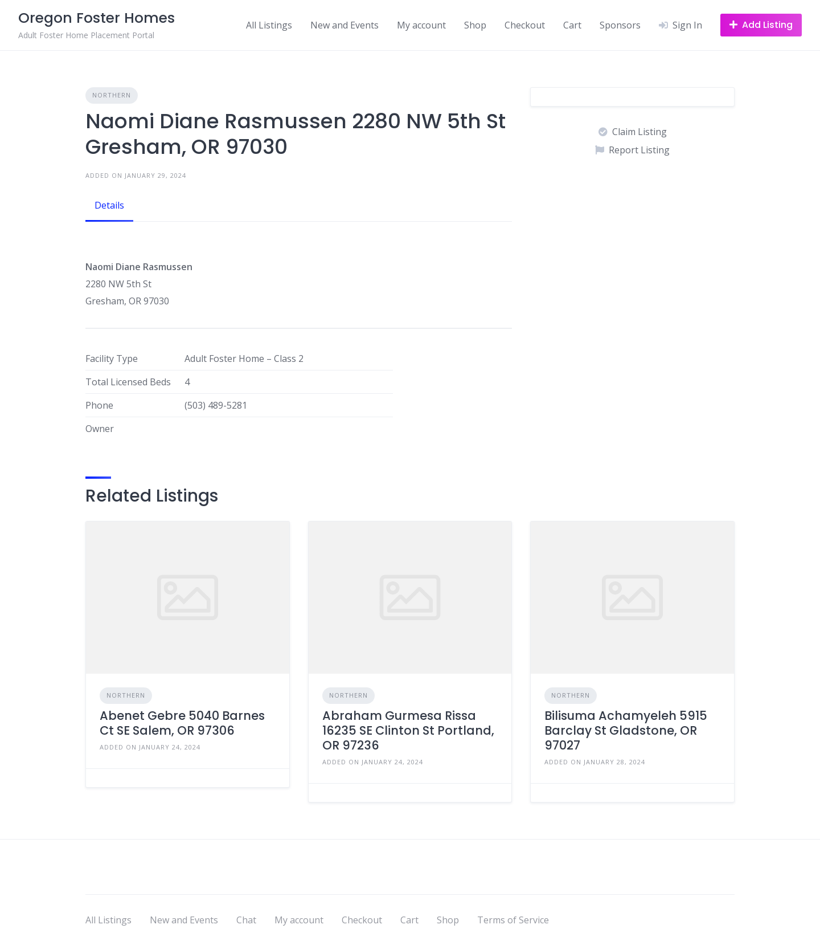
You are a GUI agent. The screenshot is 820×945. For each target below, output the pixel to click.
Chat (246, 920)
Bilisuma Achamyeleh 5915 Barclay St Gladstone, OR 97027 (625, 730)
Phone (99, 405)
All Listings (269, 25)
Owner (99, 428)
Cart (572, 25)
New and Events (344, 25)
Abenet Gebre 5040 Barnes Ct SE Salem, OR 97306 (182, 723)
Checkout (525, 25)
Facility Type (111, 358)
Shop (475, 25)
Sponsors (620, 25)
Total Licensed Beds (128, 382)
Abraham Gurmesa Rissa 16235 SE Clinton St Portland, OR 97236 (408, 730)
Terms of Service (513, 920)
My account (421, 25)
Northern (111, 95)
